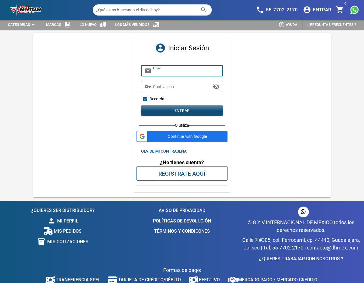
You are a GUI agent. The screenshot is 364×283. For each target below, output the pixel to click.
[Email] (186, 70)
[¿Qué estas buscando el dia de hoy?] (146, 10)
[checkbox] (153, 99)
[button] (182, 136)
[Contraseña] (182, 86)
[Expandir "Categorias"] (22, 25)
